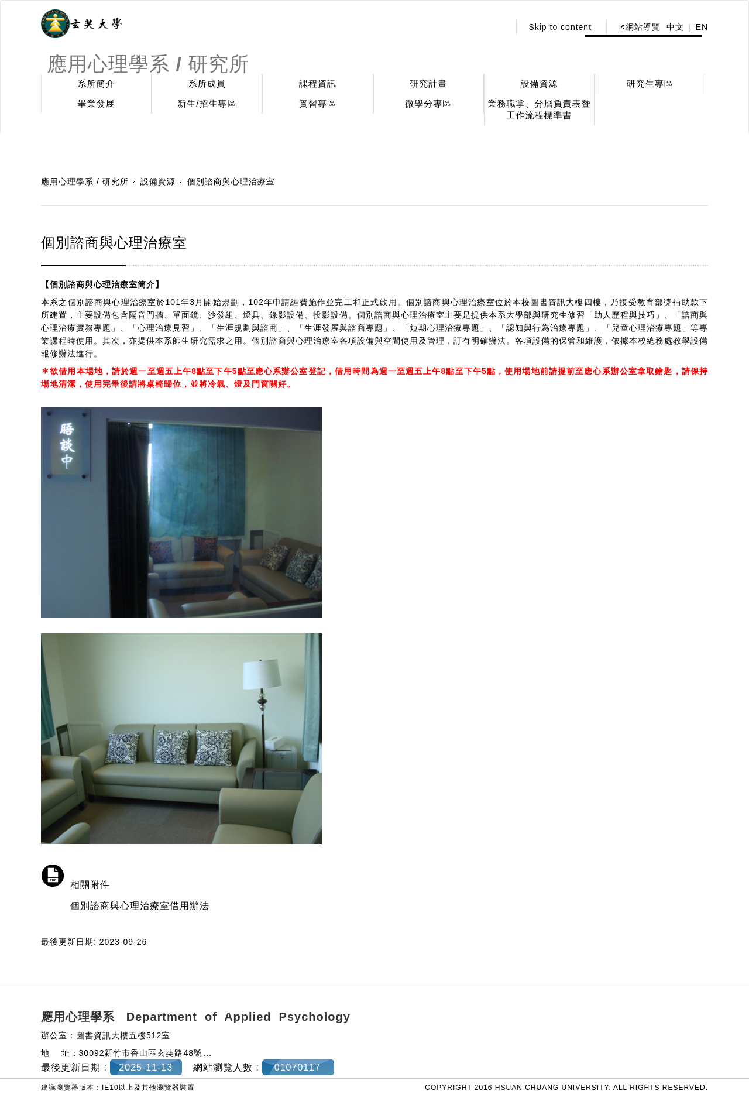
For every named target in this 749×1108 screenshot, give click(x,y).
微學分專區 (428, 103)
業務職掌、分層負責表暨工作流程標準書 (539, 109)
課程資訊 (317, 83)
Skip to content (560, 27)
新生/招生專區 (206, 103)
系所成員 (207, 83)
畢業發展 (96, 103)
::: (497, 27)
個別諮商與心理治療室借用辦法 (139, 906)
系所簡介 (96, 83)
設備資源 (539, 83)
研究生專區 (650, 83)
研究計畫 (428, 83)
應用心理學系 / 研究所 (85, 181)
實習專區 (317, 103)
